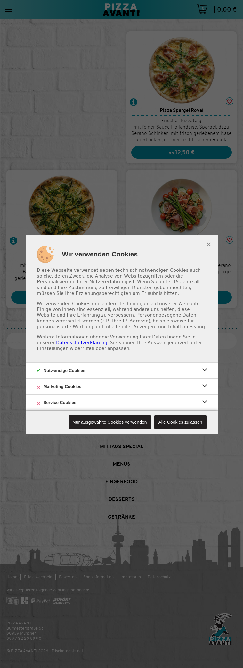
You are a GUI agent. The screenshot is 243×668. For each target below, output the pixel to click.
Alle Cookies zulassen (180, 422)
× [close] (208, 243)
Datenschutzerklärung (81, 343)
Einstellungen (53, 348)
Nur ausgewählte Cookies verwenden (110, 422)
